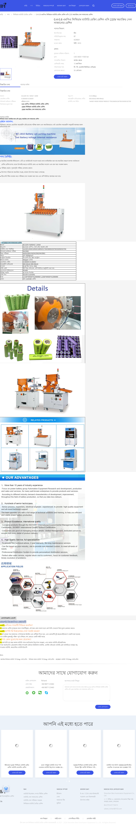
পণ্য (31, 6)
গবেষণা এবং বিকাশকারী (88, 797)
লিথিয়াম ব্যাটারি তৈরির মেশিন (33, 803)
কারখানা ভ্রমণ (61, 6)
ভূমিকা (59, 803)
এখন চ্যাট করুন (118, 6)
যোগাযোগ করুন (84, 6)
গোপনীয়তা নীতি (74, 818)
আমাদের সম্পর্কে (48, 6)
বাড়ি (25, 6)
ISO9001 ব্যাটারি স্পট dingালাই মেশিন (67, 659)
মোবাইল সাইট (91, 818)
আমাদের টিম (61, 800)
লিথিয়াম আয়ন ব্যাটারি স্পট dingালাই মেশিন (41, 659)
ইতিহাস (59, 793)
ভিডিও (38, 6)
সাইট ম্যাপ (58, 818)
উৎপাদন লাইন (84, 800)
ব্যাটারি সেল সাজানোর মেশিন (33, 797)
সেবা (58, 797)
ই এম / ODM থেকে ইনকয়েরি (89, 793)
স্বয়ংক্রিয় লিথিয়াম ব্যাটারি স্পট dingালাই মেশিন (14, 659)
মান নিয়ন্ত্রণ (72, 6)
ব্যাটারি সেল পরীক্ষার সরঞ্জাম (33, 800)
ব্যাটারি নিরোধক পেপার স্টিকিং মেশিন (36, 794)
